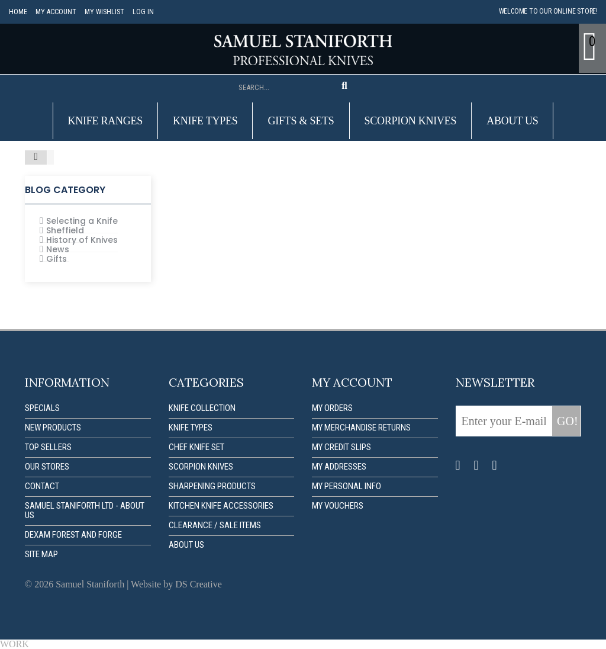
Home (18, 12)
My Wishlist (103, 12)
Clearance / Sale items (215, 525)
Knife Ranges (105, 121)
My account (55, 12)
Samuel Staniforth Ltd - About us (84, 510)
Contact (42, 486)
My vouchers (337, 505)
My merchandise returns (361, 427)
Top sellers (48, 447)
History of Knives (82, 240)
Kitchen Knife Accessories (221, 505)
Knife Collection (202, 408)
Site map (41, 554)
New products (53, 427)
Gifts (56, 259)
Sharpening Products (212, 486)
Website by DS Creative (176, 584)
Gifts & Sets (300, 121)
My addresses (339, 466)
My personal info (346, 486)
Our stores (47, 466)
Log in (141, 12)
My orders (332, 408)
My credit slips (341, 447)
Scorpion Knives (411, 121)
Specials (42, 408)
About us (512, 121)
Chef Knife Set (196, 447)
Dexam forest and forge (73, 534)
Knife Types (205, 121)
